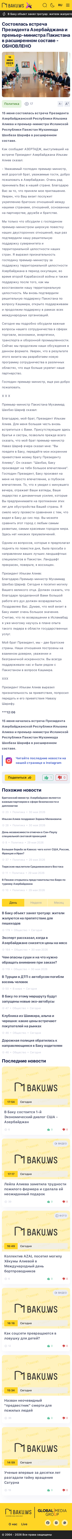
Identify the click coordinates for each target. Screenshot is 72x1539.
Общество (20, 930)
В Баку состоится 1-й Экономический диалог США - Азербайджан (31, 1117)
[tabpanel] (36, 982)
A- (60, 103)
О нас (13, 1524)
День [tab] (13, 902)
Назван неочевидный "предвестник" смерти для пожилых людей (28, 1405)
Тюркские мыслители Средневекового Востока (32, 866)
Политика (11, 104)
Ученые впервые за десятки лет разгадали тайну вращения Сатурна (32, 1477)
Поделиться (20, 777)
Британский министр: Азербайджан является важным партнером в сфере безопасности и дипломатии (31, 801)
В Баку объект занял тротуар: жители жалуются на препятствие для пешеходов (33, 918)
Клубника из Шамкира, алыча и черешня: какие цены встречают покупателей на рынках (29, 1021)
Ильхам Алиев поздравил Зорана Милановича (31, 818)
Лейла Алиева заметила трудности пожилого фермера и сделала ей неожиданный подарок (35, 1189)
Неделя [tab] (36, 902)
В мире (17, 988)
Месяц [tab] (59, 902)
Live (24, 1524)
